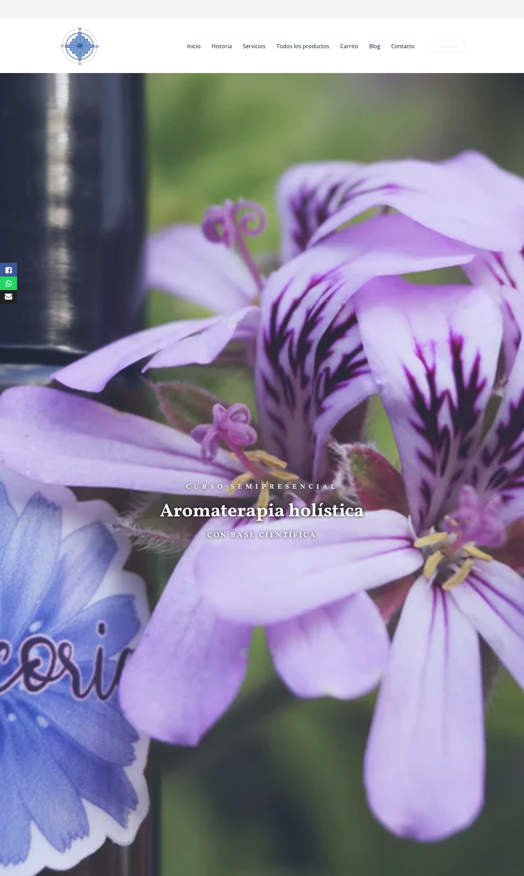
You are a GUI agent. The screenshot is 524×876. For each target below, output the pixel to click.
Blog (374, 46)
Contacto (403, 46)
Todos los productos (302, 46)
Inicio (194, 46)
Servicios (254, 46)
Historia (222, 46)
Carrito (349, 46)
